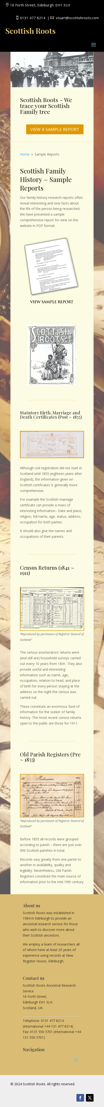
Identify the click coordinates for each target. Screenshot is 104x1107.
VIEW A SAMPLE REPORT (54, 129)
